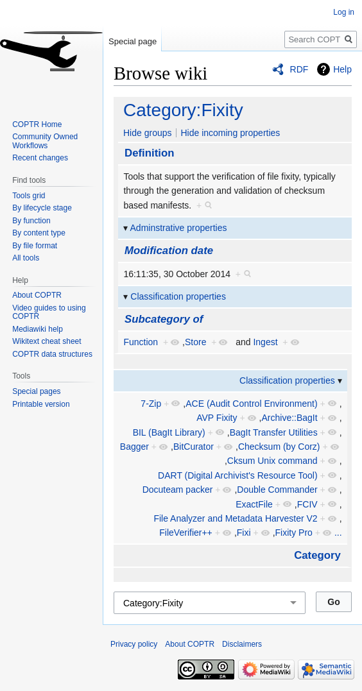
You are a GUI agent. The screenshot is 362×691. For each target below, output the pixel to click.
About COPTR (37, 295)
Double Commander (277, 489)
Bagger (134, 446)
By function (31, 220)
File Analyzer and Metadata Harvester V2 (235, 518)
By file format (34, 245)
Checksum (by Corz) (279, 446)
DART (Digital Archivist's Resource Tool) (238, 475)
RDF (299, 69)
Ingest (265, 342)
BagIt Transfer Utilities (274, 432)
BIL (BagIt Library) (169, 432)
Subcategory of (164, 319)
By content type (38, 232)
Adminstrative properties (178, 228)
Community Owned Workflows (45, 141)
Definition (149, 153)
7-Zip (151, 403)
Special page (132, 41)
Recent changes (40, 157)
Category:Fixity (183, 110)
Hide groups (147, 133)
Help (342, 69)
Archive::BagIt (289, 418)
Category (317, 555)
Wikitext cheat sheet (46, 341)
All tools (25, 257)
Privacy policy (133, 644)
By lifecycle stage (42, 207)
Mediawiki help (37, 329)
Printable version (40, 404)
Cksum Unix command (272, 461)
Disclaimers (242, 644)
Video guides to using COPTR (49, 312)
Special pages (36, 391)
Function (140, 342)
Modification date (169, 250)
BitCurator (193, 446)
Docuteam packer (177, 489)
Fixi (244, 532)
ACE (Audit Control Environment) (251, 403)
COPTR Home (37, 124)
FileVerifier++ (185, 532)
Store (195, 342)
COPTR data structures (52, 354)
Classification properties (178, 296)
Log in (343, 12)
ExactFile (254, 504)
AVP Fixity (216, 418)
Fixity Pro (294, 532)
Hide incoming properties (230, 133)
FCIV (307, 504)
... (338, 532)
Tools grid (28, 195)
